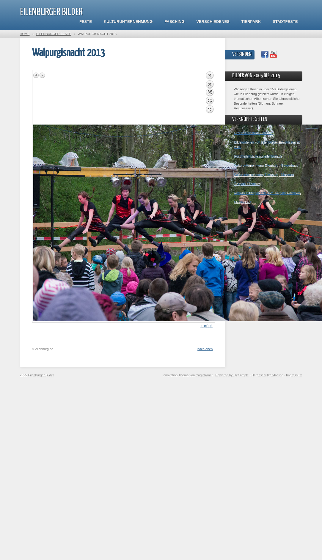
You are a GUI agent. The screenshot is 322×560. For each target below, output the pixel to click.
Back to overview (209, 98)
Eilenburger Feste (53, 34)
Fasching (174, 21)
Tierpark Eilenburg (247, 183)
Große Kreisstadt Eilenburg (254, 133)
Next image (42, 75)
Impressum (294, 375)
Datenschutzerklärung (267, 375)
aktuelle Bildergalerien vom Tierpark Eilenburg (267, 193)
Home (25, 34)
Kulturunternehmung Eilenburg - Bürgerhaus (266, 165)
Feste (85, 21)
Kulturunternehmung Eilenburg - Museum (264, 174)
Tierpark (251, 21)
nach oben (205, 349)
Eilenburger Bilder (51, 12)
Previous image (36, 75)
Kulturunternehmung (128, 21)
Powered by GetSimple (232, 375)
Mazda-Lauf (242, 202)
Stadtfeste (285, 21)
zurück (206, 325)
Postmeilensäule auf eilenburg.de (258, 156)
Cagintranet (204, 375)
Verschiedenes (213, 21)
